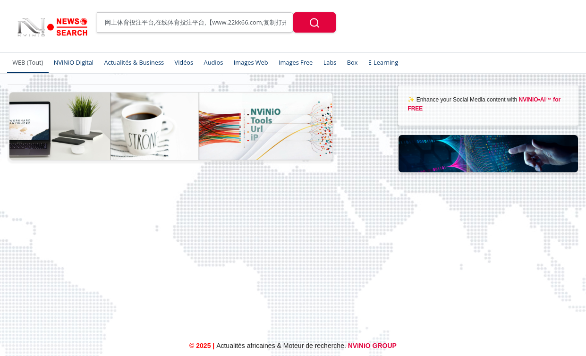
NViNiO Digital (73, 62)
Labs (330, 62)
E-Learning (383, 62)
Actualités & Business (134, 62)
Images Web (251, 62)
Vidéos (184, 62)
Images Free (296, 62)
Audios (213, 62)
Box (352, 62)
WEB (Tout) (27, 62)
